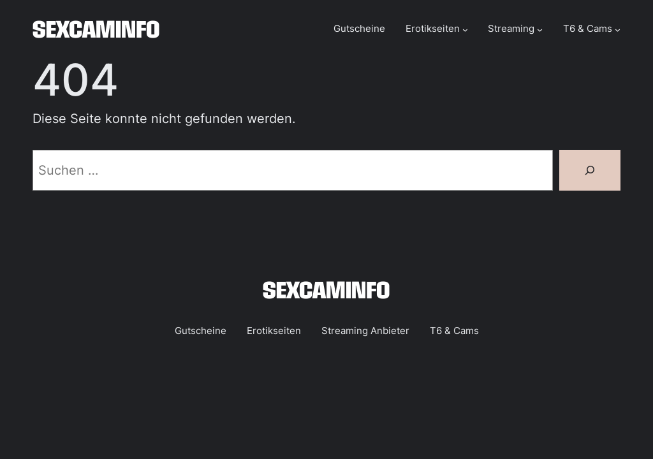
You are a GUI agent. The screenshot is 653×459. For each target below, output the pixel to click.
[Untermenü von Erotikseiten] (465, 30)
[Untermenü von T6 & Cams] (617, 30)
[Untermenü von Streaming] (540, 30)
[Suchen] (589, 170)
